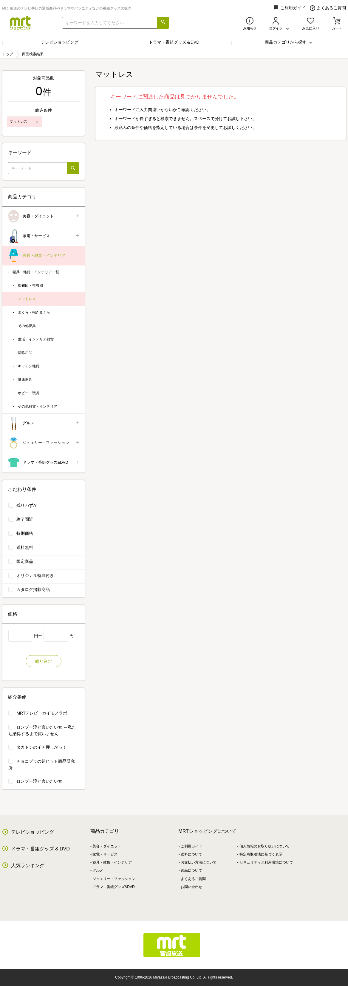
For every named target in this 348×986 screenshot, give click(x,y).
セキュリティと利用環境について (266, 862)
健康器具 (25, 379)
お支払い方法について (198, 862)
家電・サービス (44, 236)
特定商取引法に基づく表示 (260, 854)
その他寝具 (27, 326)
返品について (191, 870)
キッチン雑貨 (28, 366)
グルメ (44, 423)
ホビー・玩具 (28, 393)
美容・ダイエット (44, 216)
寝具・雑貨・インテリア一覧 (36, 272)
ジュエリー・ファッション (44, 443)
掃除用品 (25, 353)
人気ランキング (27, 865)
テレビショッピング (59, 42)
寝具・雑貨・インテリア (44, 255)
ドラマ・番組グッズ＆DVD (174, 42)
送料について (191, 854)
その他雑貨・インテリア (37, 406)
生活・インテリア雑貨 (36, 339)
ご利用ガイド (289, 8)
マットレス (27, 299)
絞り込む (43, 661)
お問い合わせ (191, 887)
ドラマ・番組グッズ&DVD (44, 462)
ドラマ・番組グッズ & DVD (40, 848)
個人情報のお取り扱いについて (264, 846)
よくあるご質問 (328, 8)
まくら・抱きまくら (34, 312)
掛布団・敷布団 (30, 285)
